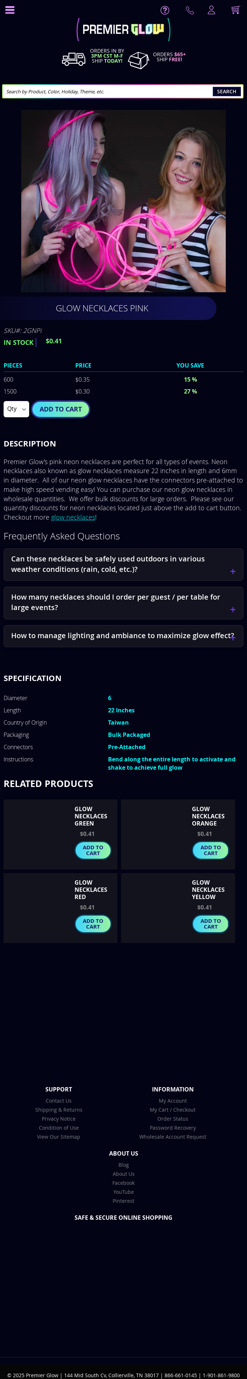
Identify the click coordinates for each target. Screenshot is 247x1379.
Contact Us (59, 1100)
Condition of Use (59, 1127)
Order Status (172, 1118)
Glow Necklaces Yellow (208, 889)
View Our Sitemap (58, 1136)
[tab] (123, 443)
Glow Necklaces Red (91, 889)
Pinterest (123, 1200)
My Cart (159, 1109)
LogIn (210, 10)
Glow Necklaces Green (91, 816)
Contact (191, 11)
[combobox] (123, 91)
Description (30, 443)
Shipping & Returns (58, 1109)
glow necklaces (73, 517)
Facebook (123, 1182)
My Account (173, 1100)
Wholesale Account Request (172, 1136)
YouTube (123, 1191)
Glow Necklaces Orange (208, 816)
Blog (123, 1164)
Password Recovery (173, 1127)
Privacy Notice (59, 1118)
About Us (124, 1173)
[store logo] (123, 30)
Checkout (184, 1109)
